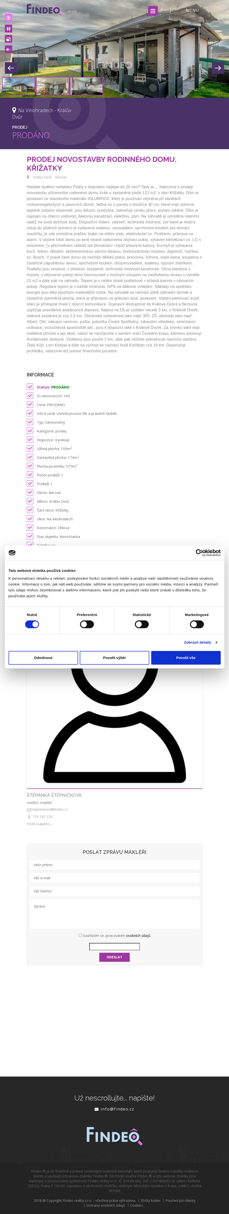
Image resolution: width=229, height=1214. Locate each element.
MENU (189, 10)
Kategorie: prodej (47, 431)
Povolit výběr (114, 658)
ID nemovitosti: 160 (48, 395)
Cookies (136, 1205)
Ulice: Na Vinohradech (50, 518)
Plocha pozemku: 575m (52, 466)
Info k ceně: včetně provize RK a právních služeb (72, 413)
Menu (153, 11)
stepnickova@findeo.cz (50, 809)
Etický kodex (150, 1200)
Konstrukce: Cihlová (48, 527)
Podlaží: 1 (40, 483)
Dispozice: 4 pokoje (48, 439)
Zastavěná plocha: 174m (53, 457)
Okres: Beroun (44, 492)
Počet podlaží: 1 (45, 474)
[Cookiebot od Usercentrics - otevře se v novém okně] (199, 552)
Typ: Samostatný (46, 422)
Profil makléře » (39, 824)
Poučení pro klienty (181, 1200)
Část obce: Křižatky (48, 510)
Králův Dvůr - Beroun (50, 177)
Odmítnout (43, 658)
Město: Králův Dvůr (48, 501)
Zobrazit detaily (197, 642)
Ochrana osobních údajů (105, 1205)
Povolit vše (185, 658)
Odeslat (114, 957)
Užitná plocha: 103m (49, 448)
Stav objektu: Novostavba (53, 536)
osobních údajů (138, 935)
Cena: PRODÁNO (46, 404)
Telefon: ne (41, 545)
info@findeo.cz (117, 1109)
